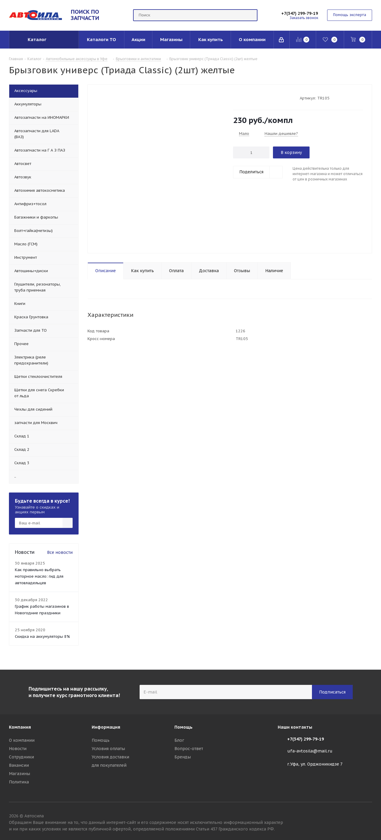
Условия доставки (110, 757)
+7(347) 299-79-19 (299, 13)
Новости (17, 748)
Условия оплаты (108, 748)
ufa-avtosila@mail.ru (309, 751)
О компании (22, 740)
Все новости (60, 552)
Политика (19, 782)
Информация (106, 727)
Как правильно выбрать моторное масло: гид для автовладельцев (39, 576)
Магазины (19, 773)
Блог (179, 740)
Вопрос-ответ (188, 748)
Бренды (182, 757)
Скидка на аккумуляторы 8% (42, 636)
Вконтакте (368, 817)
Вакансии (19, 765)
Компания (20, 727)
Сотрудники (21, 757)
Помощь (101, 740)
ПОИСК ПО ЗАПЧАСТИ (85, 14)
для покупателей (109, 765)
